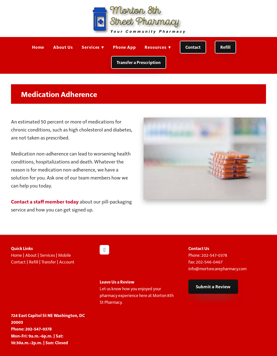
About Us (63, 47)
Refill (225, 47)
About (31, 255)
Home (38, 47)
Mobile (64, 255)
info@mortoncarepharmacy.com (217, 268)
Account (66, 261)
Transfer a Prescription (139, 62)
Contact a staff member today (45, 201)
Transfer (48, 261)
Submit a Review (213, 287)
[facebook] (104, 249)
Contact (193, 47)
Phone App (124, 47)
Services (93, 47)
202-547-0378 (214, 255)
